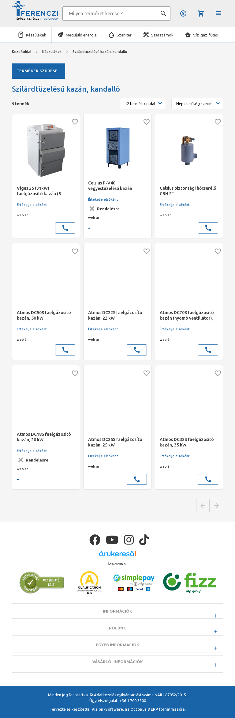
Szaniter (124, 35)
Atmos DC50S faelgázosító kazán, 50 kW (44, 315)
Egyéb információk (117, 660)
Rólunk (117, 643)
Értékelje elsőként (32, 205)
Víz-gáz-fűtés (205, 35)
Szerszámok (162, 35)
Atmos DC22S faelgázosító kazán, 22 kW (115, 315)
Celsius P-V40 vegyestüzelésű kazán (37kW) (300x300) (110, 185)
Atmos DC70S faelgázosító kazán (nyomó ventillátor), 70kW (187, 315)
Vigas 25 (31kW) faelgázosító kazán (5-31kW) (40, 191)
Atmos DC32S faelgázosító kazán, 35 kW (187, 442)
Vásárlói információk (117, 677)
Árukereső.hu (117, 579)
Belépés (183, 13)
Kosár (201, 13)
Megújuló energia (81, 35)
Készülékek (36, 35)
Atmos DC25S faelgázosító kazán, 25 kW (115, 442)
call (65, 228)
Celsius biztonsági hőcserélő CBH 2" (188, 191)
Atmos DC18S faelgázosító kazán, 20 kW (44, 437)
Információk (117, 626)
